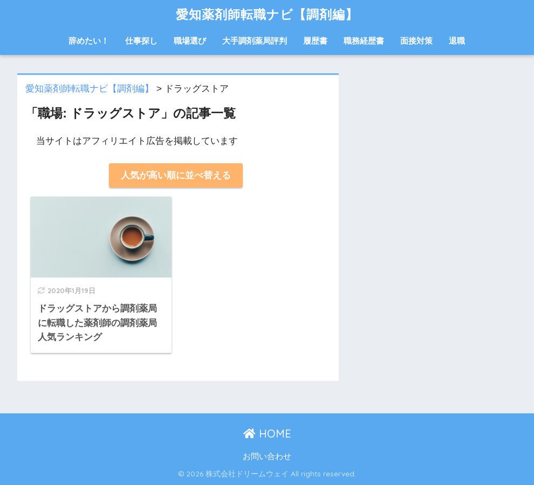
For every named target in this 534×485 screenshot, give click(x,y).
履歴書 (315, 40)
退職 (457, 40)
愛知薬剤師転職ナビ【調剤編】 (267, 14)
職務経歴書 (364, 40)
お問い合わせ (267, 456)
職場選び (190, 40)
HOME (267, 433)
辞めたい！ (89, 40)
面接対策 (416, 40)
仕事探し (141, 40)
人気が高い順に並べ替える (176, 175)
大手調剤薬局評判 (254, 40)
